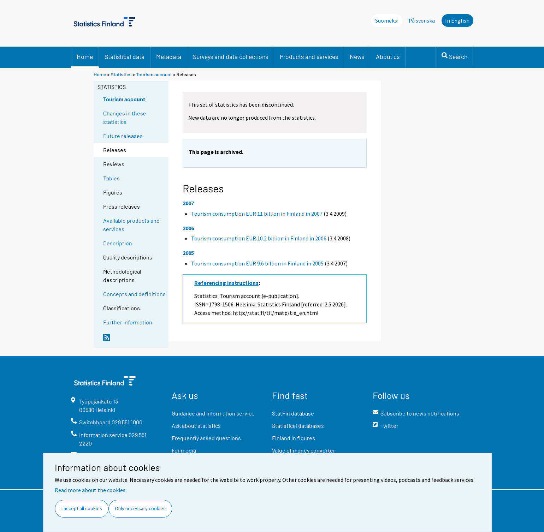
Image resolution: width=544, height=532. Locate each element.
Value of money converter (303, 450)
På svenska (422, 20)
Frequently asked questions (206, 438)
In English (457, 20)
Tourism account (154, 74)
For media (184, 450)
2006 (188, 228)
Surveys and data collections (230, 56)
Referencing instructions (226, 282)
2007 (188, 203)
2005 (188, 252)
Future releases (123, 135)
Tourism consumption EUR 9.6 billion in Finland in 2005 (257, 263)
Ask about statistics (196, 425)
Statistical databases (298, 425)
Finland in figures (293, 438)
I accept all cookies (81, 508)
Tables (111, 178)
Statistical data (124, 56)
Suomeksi (386, 20)
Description (117, 243)
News (357, 56)
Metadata (168, 56)
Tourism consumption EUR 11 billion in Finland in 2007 (257, 213)
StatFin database (293, 413)
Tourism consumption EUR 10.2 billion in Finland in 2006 (258, 238)
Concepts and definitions (134, 294)
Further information (127, 322)
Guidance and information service (213, 413)
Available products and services (131, 224)
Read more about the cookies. (90, 490)
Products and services (309, 56)
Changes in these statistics (124, 117)
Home (85, 56)
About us (388, 56)
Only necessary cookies (140, 508)
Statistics (121, 74)
